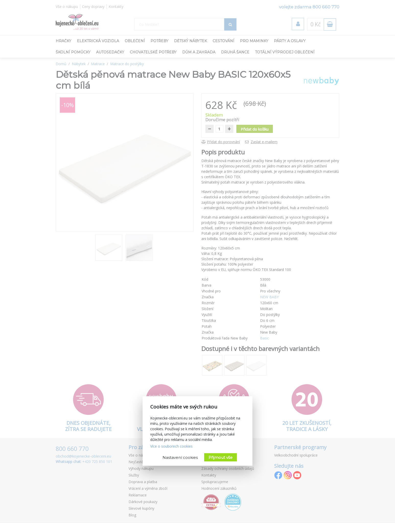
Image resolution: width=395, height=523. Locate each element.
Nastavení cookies (180, 457)
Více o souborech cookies (171, 446)
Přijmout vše (220, 457)
